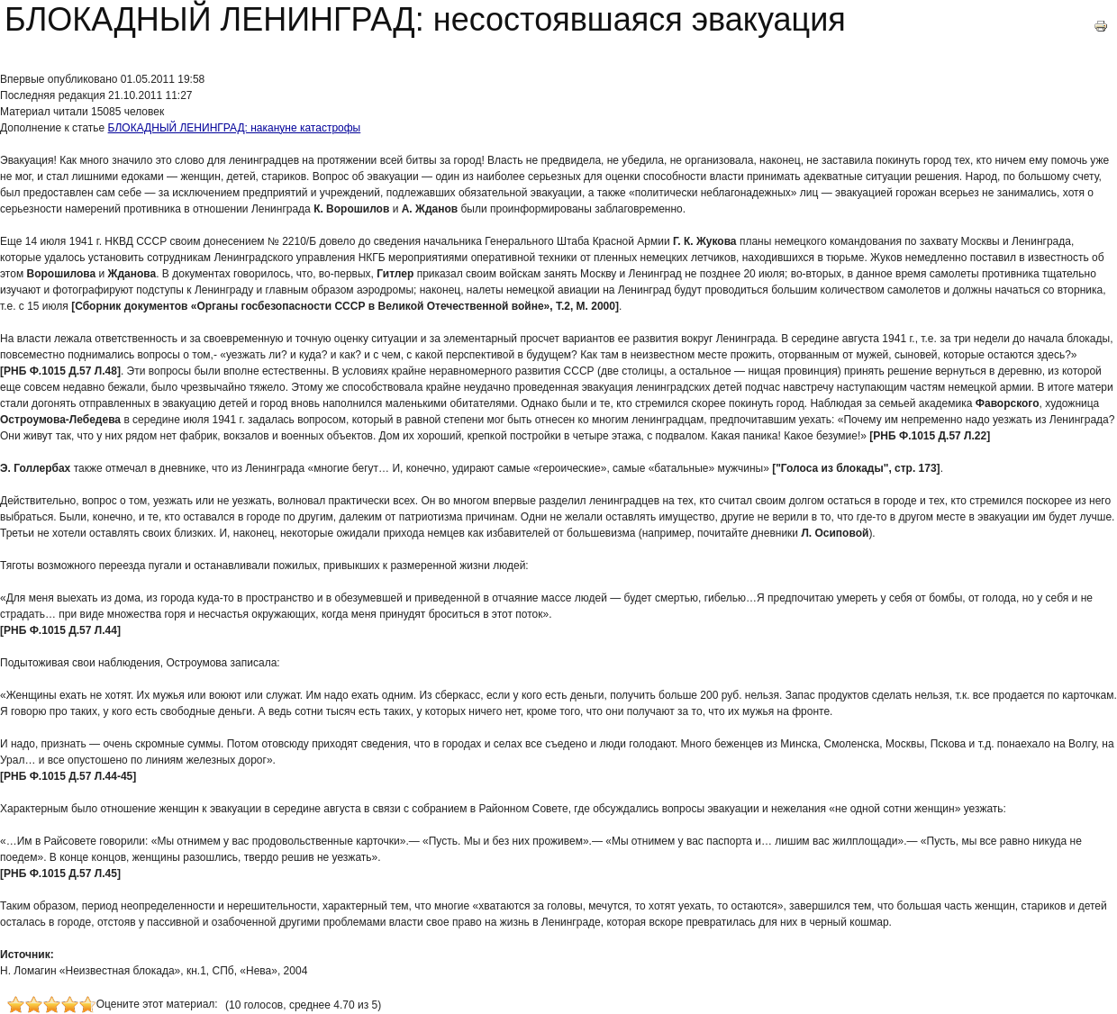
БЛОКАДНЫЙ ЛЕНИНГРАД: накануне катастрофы (234, 128)
